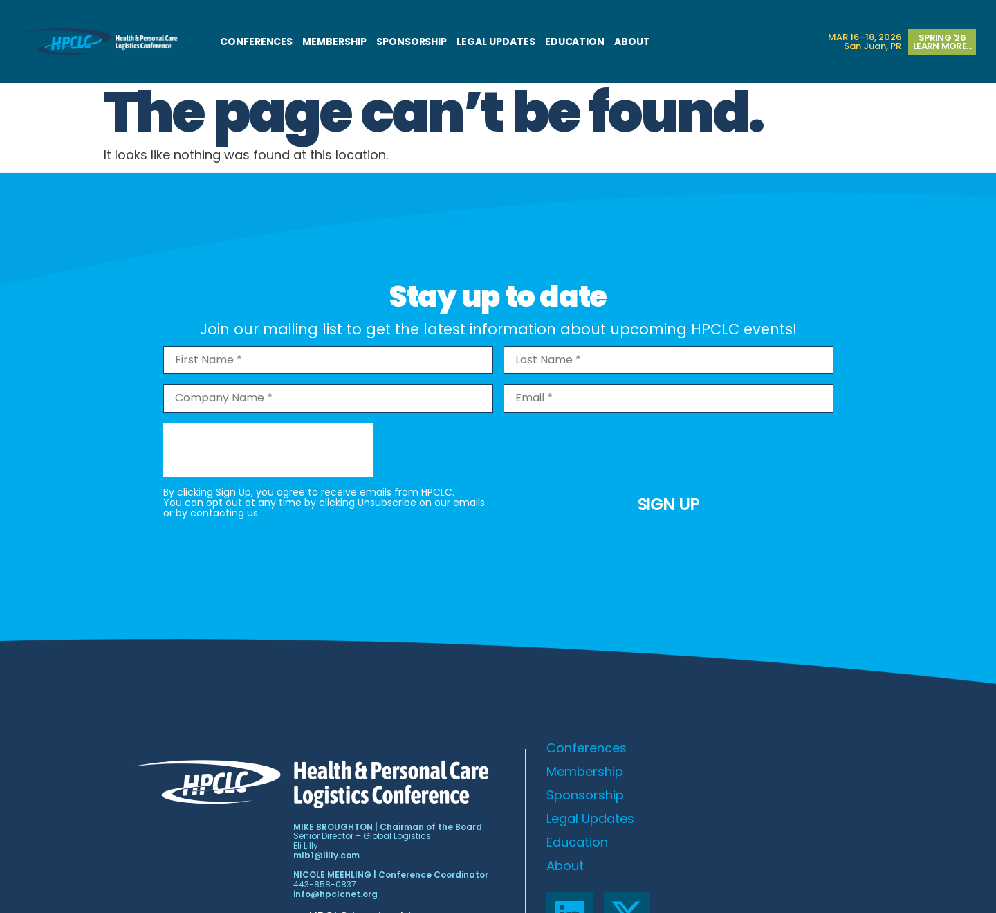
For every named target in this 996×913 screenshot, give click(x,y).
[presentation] (268, 450)
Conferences (256, 41)
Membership (334, 41)
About (632, 41)
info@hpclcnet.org (335, 894)
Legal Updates (495, 41)
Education (575, 41)
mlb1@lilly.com (326, 855)
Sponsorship (411, 41)
